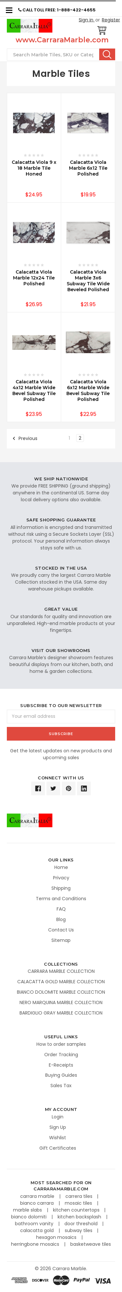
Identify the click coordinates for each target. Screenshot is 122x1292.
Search (107, 54)
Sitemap (61, 940)
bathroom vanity (35, 1223)
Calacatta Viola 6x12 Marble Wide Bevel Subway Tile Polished (88, 390)
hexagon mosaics (57, 1237)
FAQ (61, 909)
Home (61, 867)
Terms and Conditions (61, 898)
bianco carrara (37, 1203)
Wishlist (57, 1137)
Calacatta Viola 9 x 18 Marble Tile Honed (34, 168)
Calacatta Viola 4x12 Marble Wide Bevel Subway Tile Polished (34, 390)
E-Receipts (61, 1065)
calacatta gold (37, 1230)
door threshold (81, 1223)
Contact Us (61, 930)
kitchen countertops (77, 1210)
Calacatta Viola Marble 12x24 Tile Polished (34, 278)
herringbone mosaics (36, 1244)
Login (57, 1117)
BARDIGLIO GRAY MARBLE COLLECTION (61, 1013)
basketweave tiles (90, 1244)
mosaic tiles (79, 1203)
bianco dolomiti (29, 1217)
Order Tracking (61, 1054)
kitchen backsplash (80, 1217)
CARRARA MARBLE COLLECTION (61, 971)
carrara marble (38, 1196)
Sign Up (57, 1127)
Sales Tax (61, 1085)
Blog (61, 919)
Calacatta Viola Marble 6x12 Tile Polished (88, 168)
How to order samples (61, 1044)
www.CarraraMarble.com (62, 39)
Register (111, 20)
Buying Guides (61, 1075)
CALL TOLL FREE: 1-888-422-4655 (57, 10)
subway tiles (79, 1230)
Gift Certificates (57, 1148)
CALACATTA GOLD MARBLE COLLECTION (61, 981)
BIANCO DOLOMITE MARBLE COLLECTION (61, 992)
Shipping (61, 888)
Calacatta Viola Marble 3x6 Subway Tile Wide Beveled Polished (88, 280)
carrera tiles (79, 1196)
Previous (24, 438)
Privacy (61, 877)
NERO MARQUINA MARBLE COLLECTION (61, 1002)
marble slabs (28, 1210)
